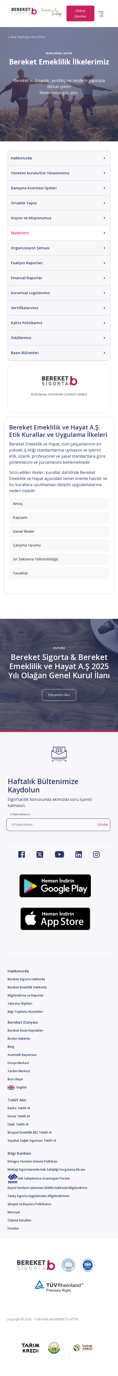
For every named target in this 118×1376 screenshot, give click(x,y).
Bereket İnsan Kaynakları (25, 1030)
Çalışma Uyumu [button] (27, 545)
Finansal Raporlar (26, 277)
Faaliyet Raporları (27, 262)
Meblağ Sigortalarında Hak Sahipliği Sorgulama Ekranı (46, 1169)
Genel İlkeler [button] (24, 531)
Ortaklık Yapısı (24, 203)
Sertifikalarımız (24, 307)
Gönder (102, 824)
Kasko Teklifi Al (19, 1108)
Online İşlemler (80, 13)
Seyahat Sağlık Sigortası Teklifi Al (32, 1140)
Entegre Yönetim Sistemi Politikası (32, 1161)
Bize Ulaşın (15, 1079)
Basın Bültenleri (25, 352)
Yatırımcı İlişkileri (20, 1003)
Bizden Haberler (19, 1038)
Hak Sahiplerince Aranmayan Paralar (39, 1178)
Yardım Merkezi (19, 1071)
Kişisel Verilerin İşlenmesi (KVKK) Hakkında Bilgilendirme (47, 1188)
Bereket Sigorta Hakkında (26, 979)
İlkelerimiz (20, 232)
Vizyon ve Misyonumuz (31, 217)
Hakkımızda (21, 158)
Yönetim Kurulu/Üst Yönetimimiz (40, 173)
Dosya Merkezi (18, 1063)
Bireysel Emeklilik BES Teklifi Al (30, 1132)
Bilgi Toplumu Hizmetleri (25, 1011)
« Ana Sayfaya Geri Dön (26, 37)
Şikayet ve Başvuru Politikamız (30, 1204)
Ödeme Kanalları (19, 1220)
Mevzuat (14, 1212)
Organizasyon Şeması (30, 247)
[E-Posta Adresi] (50, 824)
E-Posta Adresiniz (20, 814)
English (17, 1087)
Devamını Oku (59, 694)
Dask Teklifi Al (18, 1124)
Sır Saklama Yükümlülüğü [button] (35, 559)
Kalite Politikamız (26, 322)
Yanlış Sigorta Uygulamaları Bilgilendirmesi (38, 1196)
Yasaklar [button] (20, 573)
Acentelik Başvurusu (22, 1055)
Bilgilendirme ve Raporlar (26, 995)
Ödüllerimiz (21, 337)
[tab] (59, 504)
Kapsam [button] (20, 517)
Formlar (13, 1228)
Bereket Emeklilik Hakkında (27, 987)
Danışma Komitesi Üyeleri (34, 188)
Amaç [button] (18, 503)
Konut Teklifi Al (19, 1116)
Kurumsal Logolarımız (30, 292)
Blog (11, 1047)
